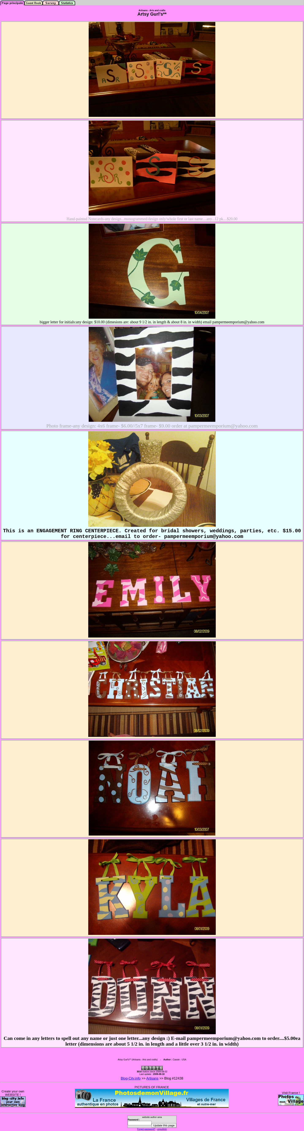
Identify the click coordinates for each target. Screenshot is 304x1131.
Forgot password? (146, 1129)
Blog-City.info (131, 1078)
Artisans (152, 1078)
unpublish (162, 1129)
